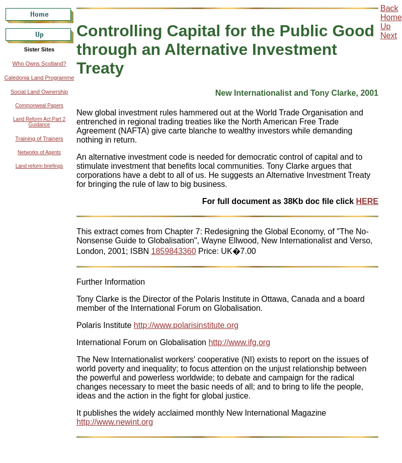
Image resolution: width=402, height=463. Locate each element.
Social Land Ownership (39, 92)
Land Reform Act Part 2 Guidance (39, 121)
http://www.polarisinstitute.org (186, 325)
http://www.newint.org (114, 422)
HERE (367, 201)
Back (389, 8)
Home (391, 17)
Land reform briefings (39, 166)
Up (385, 26)
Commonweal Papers (39, 105)
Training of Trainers (39, 139)
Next (388, 35)
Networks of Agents (39, 152)
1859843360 (173, 251)
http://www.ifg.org (239, 342)
